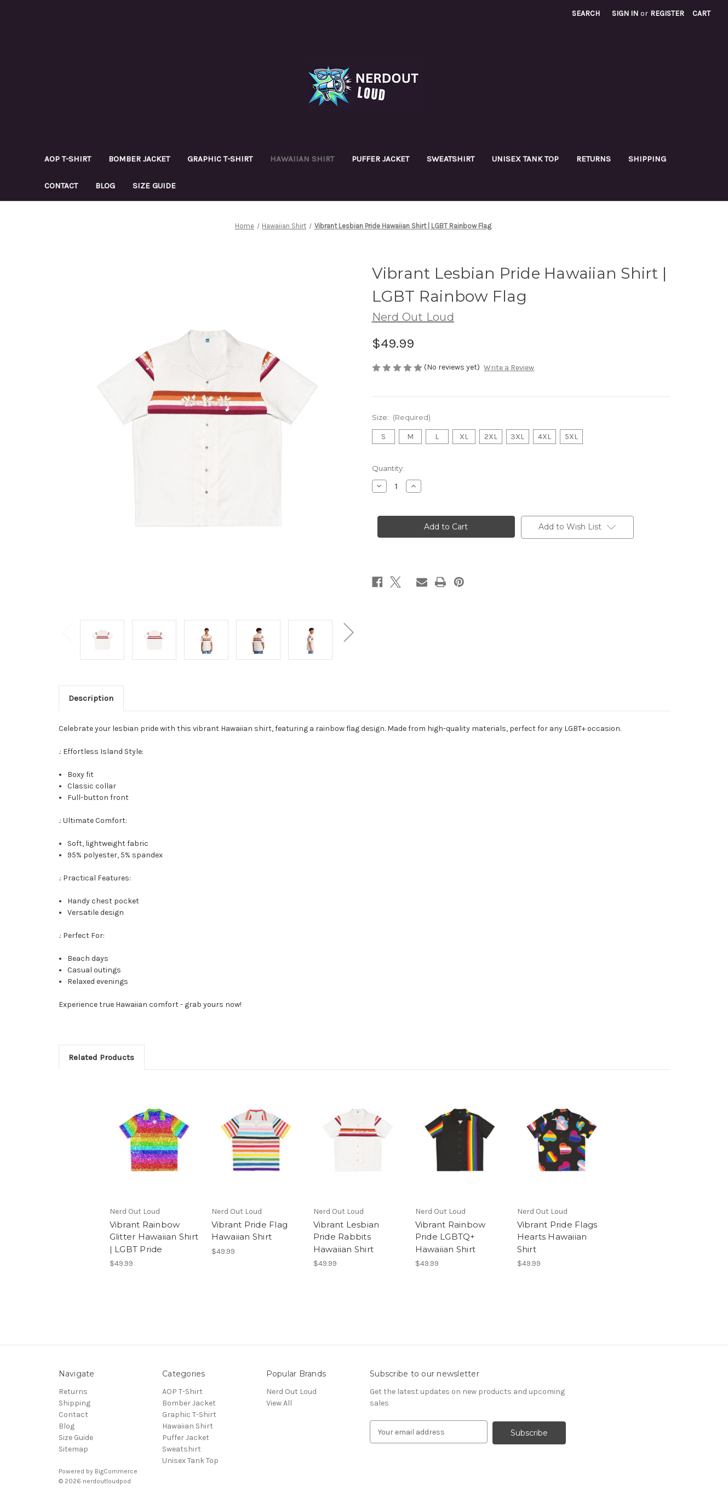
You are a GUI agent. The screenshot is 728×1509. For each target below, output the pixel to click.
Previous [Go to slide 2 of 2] (67, 631)
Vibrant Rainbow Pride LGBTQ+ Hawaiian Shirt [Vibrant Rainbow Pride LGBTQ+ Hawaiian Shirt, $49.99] (450, 1236)
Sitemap (73, 1449)
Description (90, 698)
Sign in (625, 13)
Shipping (647, 159)
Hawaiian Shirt (302, 159)
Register (667, 13)
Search (586, 13)
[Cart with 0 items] (701, 13)
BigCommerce (116, 1471)
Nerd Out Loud (291, 1391)
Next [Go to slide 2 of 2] (348, 631)
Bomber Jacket (139, 159)
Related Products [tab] (101, 1057)
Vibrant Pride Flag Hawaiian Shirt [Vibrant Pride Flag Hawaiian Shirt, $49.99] (249, 1230)
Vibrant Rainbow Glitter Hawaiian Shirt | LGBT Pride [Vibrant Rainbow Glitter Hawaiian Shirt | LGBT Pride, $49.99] (154, 1236)
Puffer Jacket (380, 159)
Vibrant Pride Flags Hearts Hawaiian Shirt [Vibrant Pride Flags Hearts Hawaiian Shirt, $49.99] (557, 1236)
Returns (593, 159)
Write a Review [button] (509, 367)
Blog (105, 186)
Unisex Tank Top (525, 159)
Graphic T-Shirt (220, 159)
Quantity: (388, 468)
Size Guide (154, 186)
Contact (61, 186)
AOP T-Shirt (67, 159)
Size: (401, 417)
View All (279, 1403)
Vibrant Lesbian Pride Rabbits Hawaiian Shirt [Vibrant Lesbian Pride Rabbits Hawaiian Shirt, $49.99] (346, 1236)
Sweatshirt (450, 159)
